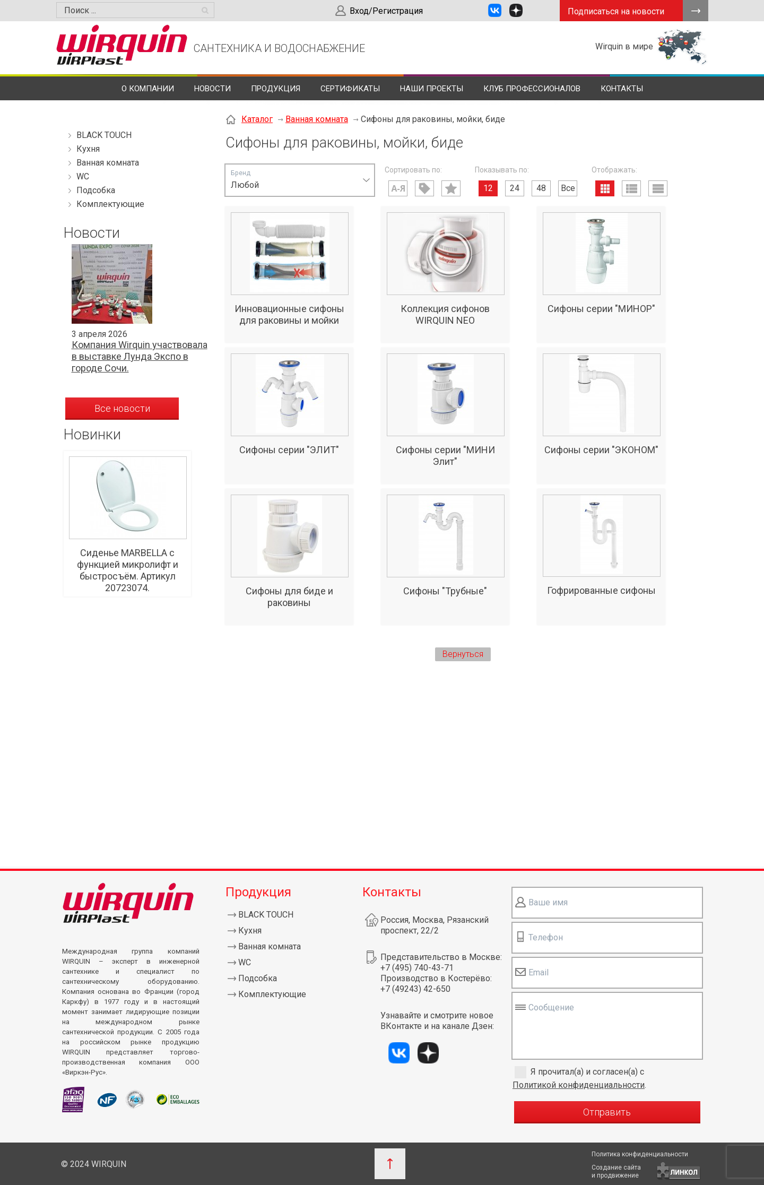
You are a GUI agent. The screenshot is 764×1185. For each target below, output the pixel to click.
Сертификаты (350, 88)
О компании (147, 88)
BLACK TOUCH (104, 135)
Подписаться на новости (616, 11)
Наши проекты (431, 88)
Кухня (88, 149)
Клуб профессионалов (531, 88)
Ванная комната (107, 163)
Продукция (275, 88)
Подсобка (95, 190)
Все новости (122, 408)
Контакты (622, 88)
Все (568, 188)
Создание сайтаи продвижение (616, 1171)
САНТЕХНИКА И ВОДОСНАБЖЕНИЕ (279, 48)
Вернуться (462, 654)
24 (514, 188)
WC (82, 176)
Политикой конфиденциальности (579, 1085)
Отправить (607, 1112)
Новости (212, 88)
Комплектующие (110, 204)
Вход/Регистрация (386, 11)
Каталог (257, 119)
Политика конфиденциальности (640, 1154)
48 (541, 188)
